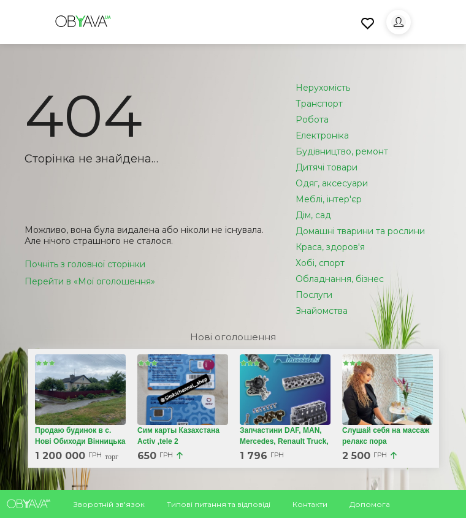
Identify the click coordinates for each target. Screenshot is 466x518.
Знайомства (322, 310)
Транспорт (319, 103)
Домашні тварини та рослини (360, 231)
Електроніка (322, 135)
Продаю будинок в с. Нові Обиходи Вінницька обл (80, 441)
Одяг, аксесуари (332, 183)
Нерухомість (323, 87)
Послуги (314, 294)
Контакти (309, 504)
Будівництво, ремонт (342, 151)
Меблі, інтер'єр (329, 199)
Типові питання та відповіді (218, 504)
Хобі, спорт (320, 263)
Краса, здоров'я (330, 247)
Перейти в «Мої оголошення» (90, 281)
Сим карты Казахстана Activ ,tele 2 (178, 436)
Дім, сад (313, 215)
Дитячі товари (326, 167)
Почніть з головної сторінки (85, 264)
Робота (312, 119)
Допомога (370, 504)
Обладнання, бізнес (340, 278)
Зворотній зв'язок (109, 504)
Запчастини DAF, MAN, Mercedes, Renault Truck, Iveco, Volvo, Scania (284, 441)
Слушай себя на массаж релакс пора (385, 436)
